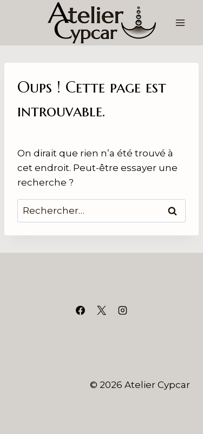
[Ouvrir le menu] (180, 22)
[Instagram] (123, 310)
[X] (102, 310)
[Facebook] (80, 310)
